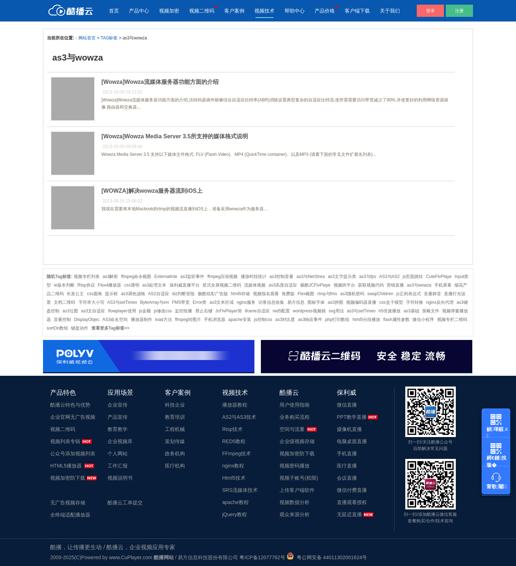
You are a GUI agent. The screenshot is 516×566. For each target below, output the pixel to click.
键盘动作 (79, 328)
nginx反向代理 (440, 302)
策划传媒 (175, 441)
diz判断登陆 (183, 293)
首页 (114, 11)
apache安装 (239, 319)
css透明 (131, 285)
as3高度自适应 (283, 285)
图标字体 (316, 302)
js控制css (263, 319)
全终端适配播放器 (70, 515)
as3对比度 (285, 319)
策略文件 (430, 310)
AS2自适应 (158, 293)
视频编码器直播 (361, 302)
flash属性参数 (396, 319)
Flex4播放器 (109, 285)
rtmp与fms (327, 293)
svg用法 (336, 310)
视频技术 (264, 11)
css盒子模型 (391, 302)
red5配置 (281, 310)
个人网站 (118, 453)
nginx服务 (245, 302)
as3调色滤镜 (133, 293)
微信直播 (347, 405)
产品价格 (325, 11)
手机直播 (347, 453)
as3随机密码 (352, 293)
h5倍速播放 (390, 310)
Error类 (200, 302)
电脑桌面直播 (352, 441)
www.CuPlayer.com (130, 557)
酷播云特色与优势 (70, 405)
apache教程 (235, 502)
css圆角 (94, 293)
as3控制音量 (281, 276)
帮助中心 (295, 11)
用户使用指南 (295, 405)
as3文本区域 (222, 302)
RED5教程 (233, 441)
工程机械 (175, 429)
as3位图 (70, 310)
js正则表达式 (408, 293)
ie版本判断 (64, 285)
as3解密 (110, 276)
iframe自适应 (257, 310)
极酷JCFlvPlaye (315, 285)
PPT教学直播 (352, 417)
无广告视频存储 (67, 502)
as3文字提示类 (342, 276)
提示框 (111, 293)
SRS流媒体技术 (240, 490)
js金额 (145, 310)
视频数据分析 (295, 502)
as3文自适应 (93, 310)
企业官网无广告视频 (72, 417)
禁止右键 (203, 310)
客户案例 (234, 11)
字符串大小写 (91, 302)
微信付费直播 (352, 490)
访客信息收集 (271, 302)
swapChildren (380, 293)
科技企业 (175, 405)
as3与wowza (419, 285)
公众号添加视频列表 (72, 453)
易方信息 (296, 302)
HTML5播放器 (66, 466)
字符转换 (414, 302)
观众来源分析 (295, 514)
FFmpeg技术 (236, 453)
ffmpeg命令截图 (136, 276)
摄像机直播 (349, 429)
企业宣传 (118, 405)
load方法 (163, 319)
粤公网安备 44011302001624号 (327, 557)
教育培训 (175, 417)
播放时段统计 (254, 276)
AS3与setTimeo (122, 302)
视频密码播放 (295, 466)
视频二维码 (201, 11)
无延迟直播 (349, 514)
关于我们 (390, 11)
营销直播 (395, 285)
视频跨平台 (344, 285)
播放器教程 (234, 405)
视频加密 (169, 11)
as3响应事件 (310, 319)
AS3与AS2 (389, 276)
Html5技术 (233, 478)
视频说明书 (120, 478)
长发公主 (75, 293)
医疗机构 (175, 466)
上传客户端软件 (297, 490)
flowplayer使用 (122, 310)
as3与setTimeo (361, 310)
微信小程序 (423, 319)
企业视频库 (120, 441)
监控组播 (183, 310)
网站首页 (87, 37)
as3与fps (367, 276)
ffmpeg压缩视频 (222, 276)
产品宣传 (118, 417)
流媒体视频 (255, 285)
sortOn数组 (57, 328)
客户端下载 (357, 11)
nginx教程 (233, 466)
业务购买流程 (295, 417)
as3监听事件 (192, 276)
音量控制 (62, 319)
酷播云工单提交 (125, 502)
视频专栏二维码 (452, 319)
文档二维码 (64, 302)
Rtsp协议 (86, 285)
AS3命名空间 (115, 319)
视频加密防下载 (67, 478)
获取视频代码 (371, 285)
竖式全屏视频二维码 (221, 285)
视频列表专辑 (65, 441)
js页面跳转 (413, 276)
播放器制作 (141, 319)
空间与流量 (292, 429)
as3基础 (411, 310)
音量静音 (432, 293)
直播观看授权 (352, 502)
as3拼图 (335, 302)
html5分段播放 (366, 319)
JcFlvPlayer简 (228, 310)
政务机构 (175, 453)
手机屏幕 (443, 285)
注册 (459, 10)
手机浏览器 (214, 319)
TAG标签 (109, 37)
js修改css (163, 310)
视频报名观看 (266, 293)
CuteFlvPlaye (439, 276)
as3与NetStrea (311, 276)
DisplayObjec (87, 319)
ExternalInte (165, 276)
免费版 (288, 293)
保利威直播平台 (184, 285)
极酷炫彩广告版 (213, 293)
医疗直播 (347, 466)
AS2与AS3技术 (239, 417)
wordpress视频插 (309, 310)
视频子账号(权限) (299, 478)
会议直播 (347, 478)
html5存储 (240, 293)
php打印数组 (337, 319)
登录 (430, 10)
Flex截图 (306, 293)
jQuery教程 (234, 514)
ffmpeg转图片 (188, 319)
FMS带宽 (181, 302)
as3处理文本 (154, 285)
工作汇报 (118, 466)
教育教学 (118, 429)
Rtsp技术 (232, 429)
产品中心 (139, 11)
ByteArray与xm (154, 302)
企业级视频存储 (297, 441)
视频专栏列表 (87, 276)
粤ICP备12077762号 (262, 557)
